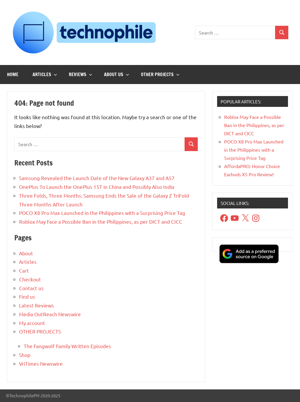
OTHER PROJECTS (160, 74)
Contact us (31, 288)
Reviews (80, 74)
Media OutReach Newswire (50, 314)
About (26, 253)
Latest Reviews (36, 305)
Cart (24, 270)
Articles (45, 74)
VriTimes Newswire (41, 363)
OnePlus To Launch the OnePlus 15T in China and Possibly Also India (96, 187)
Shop (24, 355)
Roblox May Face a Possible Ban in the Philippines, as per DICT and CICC (100, 221)
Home (12, 74)
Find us (27, 296)
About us (116, 74)
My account (32, 323)
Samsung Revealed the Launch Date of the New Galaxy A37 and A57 (97, 178)
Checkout (30, 279)
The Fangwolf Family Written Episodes (67, 346)
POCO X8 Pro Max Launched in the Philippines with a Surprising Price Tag (102, 213)
